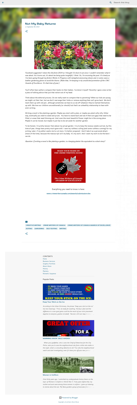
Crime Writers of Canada (54, 225)
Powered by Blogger (68, 397)
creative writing (33, 225)
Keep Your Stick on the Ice (54, 302)
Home (45, 259)
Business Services (49, 261)
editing (29, 228)
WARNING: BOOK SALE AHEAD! (56, 338)
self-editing (51, 228)
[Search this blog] (124, 2)
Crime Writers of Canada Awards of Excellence (89, 225)
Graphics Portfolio (49, 264)
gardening (39, 228)
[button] (26, 31)
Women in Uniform (50, 375)
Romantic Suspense (49, 273)
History (45, 269)
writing (63, 228)
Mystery (45, 271)
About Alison (47, 266)
